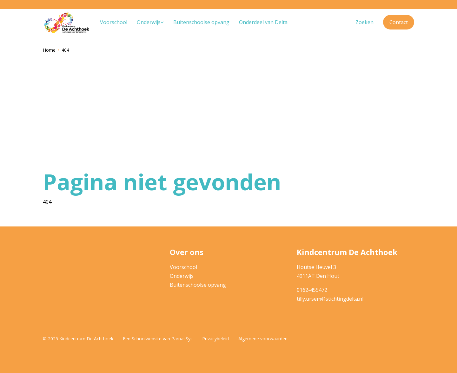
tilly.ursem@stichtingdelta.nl (330, 298)
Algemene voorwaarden (263, 339)
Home (49, 50)
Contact (398, 22)
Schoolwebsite (147, 339)
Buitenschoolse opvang (198, 284)
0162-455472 (312, 289)
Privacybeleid (215, 339)
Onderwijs (182, 275)
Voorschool (183, 267)
